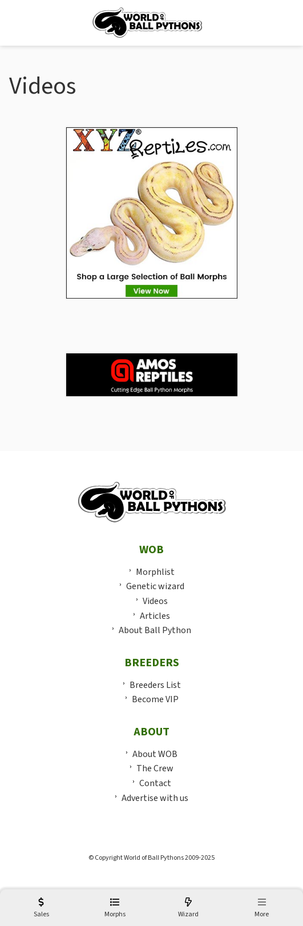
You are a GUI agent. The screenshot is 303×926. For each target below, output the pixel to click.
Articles (155, 616)
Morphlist (155, 572)
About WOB (154, 754)
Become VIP (155, 699)
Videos (155, 601)
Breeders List (155, 685)
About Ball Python (155, 630)
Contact (155, 783)
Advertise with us (155, 798)
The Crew (154, 768)
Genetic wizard (155, 586)
